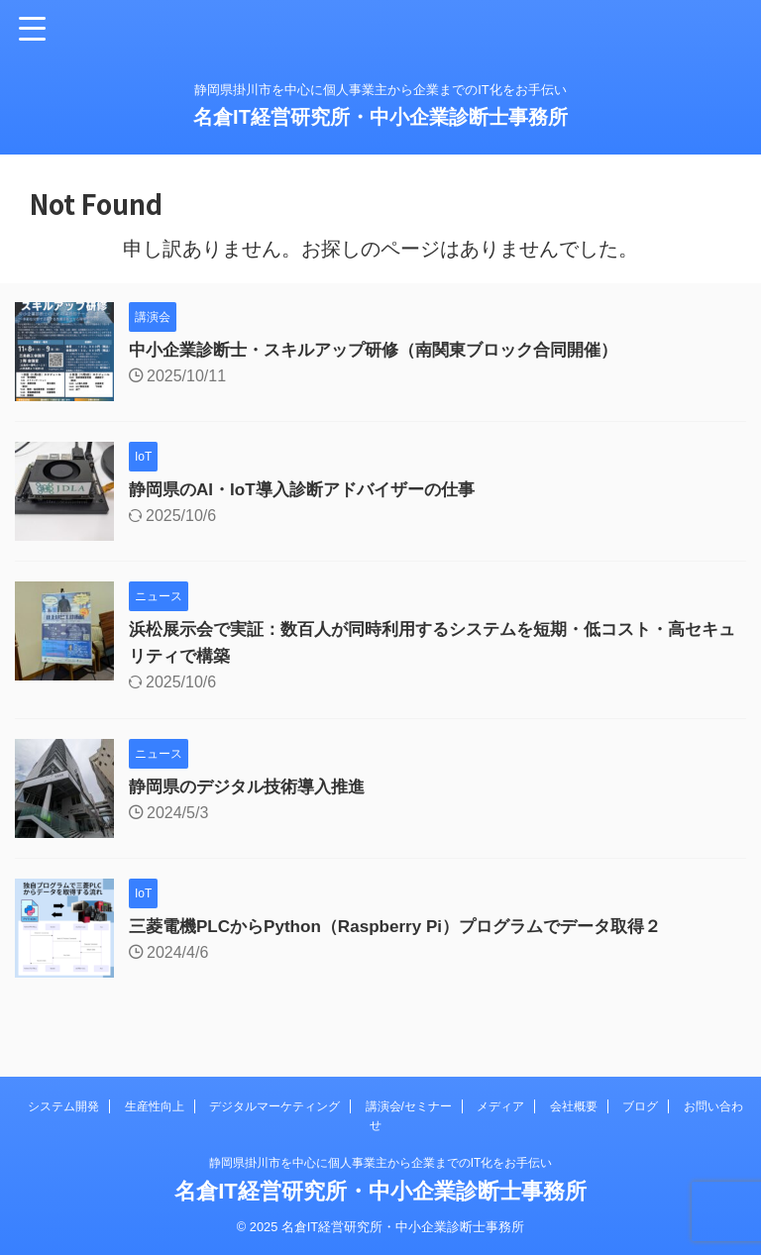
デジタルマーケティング (274, 1106)
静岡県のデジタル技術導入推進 (254, 786)
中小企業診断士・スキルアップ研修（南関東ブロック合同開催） (387, 350)
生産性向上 (154, 1106)
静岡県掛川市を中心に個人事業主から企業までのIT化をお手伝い (381, 1163)
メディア (500, 1106)
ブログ (640, 1106)
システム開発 (63, 1106)
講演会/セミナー (409, 1106)
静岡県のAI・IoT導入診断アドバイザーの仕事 (311, 489)
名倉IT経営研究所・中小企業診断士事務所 (380, 117)
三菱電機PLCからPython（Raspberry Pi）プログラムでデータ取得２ (410, 926)
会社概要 (574, 1106)
